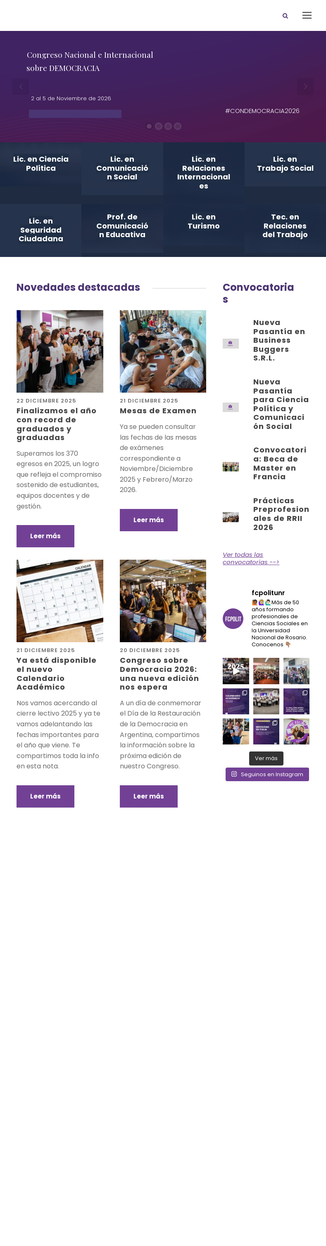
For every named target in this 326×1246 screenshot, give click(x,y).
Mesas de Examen (158, 410)
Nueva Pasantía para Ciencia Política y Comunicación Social (281, 404)
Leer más (45, 536)
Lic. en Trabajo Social (285, 163)
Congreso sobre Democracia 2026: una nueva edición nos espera (159, 673)
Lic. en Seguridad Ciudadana (41, 230)
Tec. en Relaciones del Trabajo (285, 226)
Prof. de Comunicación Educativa (122, 226)
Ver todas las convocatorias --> (251, 558)
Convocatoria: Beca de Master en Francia (280, 463)
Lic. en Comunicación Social (122, 168)
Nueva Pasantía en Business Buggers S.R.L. (279, 340)
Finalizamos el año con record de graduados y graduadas (57, 424)
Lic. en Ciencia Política (41, 163)
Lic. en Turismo (204, 221)
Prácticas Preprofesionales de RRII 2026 (281, 513)
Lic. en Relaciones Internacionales (203, 172)
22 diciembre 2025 (46, 401)
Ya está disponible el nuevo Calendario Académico (57, 673)
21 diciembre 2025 (149, 401)
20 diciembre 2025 (150, 650)
